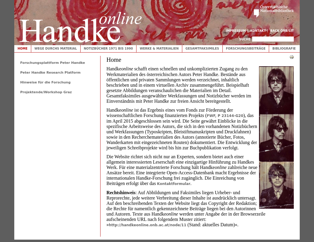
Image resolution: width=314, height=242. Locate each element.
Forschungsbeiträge (246, 48)
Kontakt (258, 30)
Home (23, 48)
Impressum (236, 30)
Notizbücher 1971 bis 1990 (108, 48)
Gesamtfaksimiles (202, 48)
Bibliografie (284, 48)
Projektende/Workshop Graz (46, 92)
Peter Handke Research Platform (50, 73)
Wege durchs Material (55, 48)
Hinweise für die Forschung (45, 82)
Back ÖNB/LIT (282, 30)
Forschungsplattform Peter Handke (52, 63)
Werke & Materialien (159, 48)
